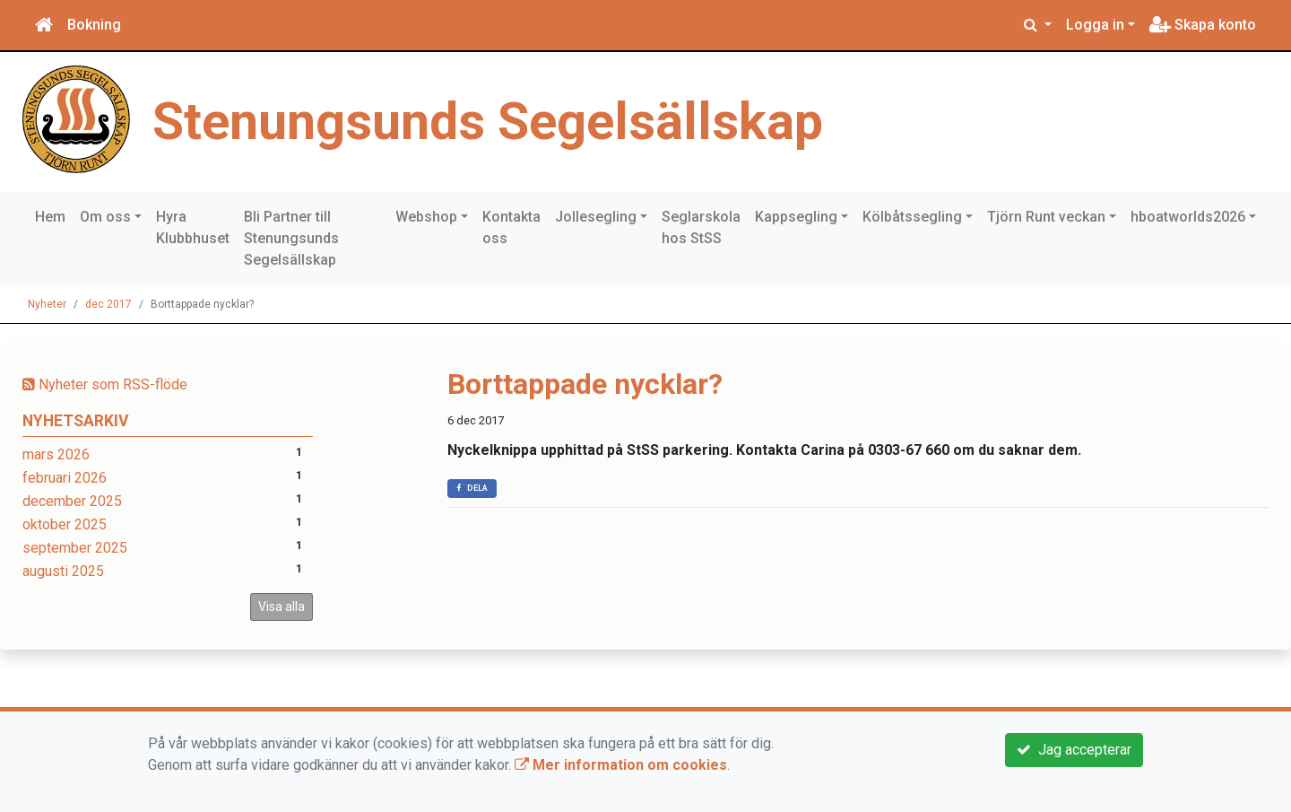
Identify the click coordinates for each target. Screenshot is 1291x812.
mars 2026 (56, 454)
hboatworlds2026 (1188, 216)
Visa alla (281, 606)
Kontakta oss (511, 227)
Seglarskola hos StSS (701, 227)
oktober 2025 (64, 524)
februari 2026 (64, 477)
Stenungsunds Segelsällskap (487, 122)
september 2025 (74, 547)
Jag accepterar (1074, 749)
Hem (50, 216)
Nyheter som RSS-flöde (104, 384)
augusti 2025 (63, 571)
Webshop (426, 216)
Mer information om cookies (621, 764)
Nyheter (47, 304)
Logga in (1095, 24)
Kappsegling (796, 216)
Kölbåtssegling (912, 216)
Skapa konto (1202, 24)
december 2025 (72, 501)
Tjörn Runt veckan (1046, 216)
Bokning (94, 24)
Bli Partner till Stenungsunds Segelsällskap (291, 238)
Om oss (105, 216)
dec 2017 (108, 304)
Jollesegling (596, 216)
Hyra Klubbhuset (193, 227)
